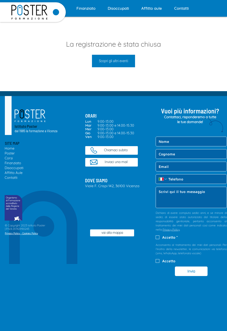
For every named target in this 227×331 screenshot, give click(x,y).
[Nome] (190, 141)
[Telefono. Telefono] (195, 179)
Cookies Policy (30, 233)
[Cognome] (190, 154)
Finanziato (13, 163)
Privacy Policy (12, 233)
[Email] (190, 166)
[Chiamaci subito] (111, 150)
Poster (10, 153)
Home (9, 148)
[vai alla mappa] (112, 232)
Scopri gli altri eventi (113, 61)
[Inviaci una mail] (111, 162)
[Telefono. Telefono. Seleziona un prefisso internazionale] (163, 179)
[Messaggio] (191, 197)
